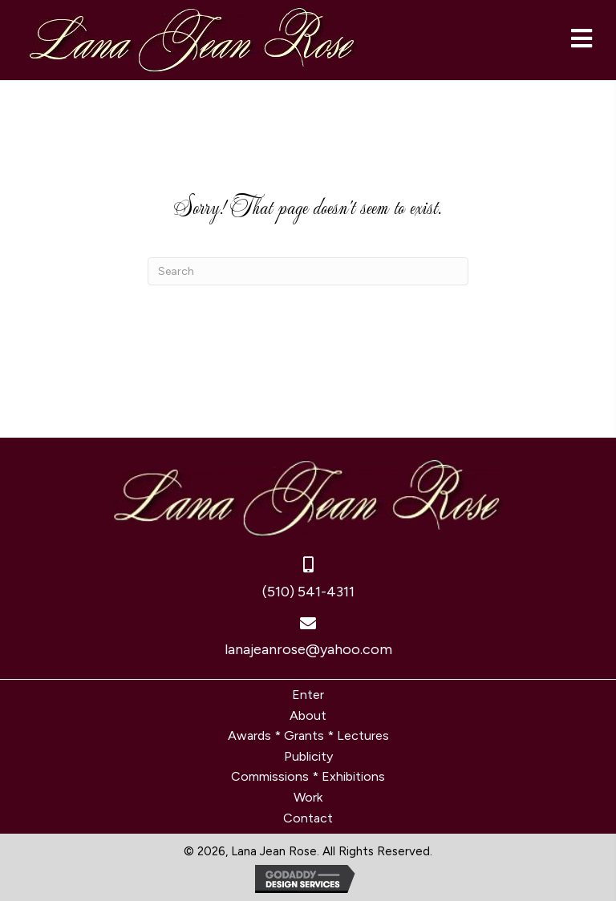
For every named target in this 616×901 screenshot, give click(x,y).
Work (308, 797)
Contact (308, 818)
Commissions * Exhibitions (308, 776)
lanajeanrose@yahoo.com (308, 649)
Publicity (308, 756)
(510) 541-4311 (308, 591)
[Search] (308, 271)
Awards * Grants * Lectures (308, 735)
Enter (308, 694)
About (308, 715)
